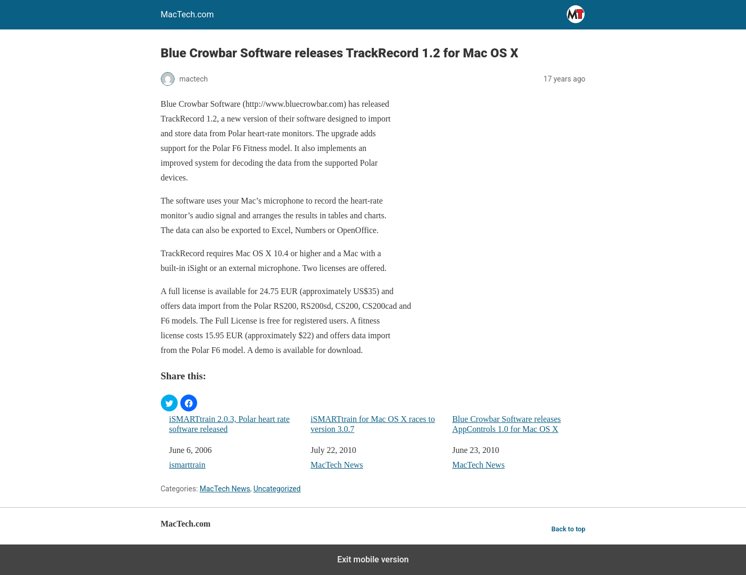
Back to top (568, 529)
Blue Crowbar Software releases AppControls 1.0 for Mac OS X (506, 424)
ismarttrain (187, 464)
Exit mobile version (372, 559)
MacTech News (337, 464)
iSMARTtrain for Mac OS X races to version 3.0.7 (373, 424)
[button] (169, 403)
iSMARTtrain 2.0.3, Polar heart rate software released (229, 424)
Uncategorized (277, 489)
